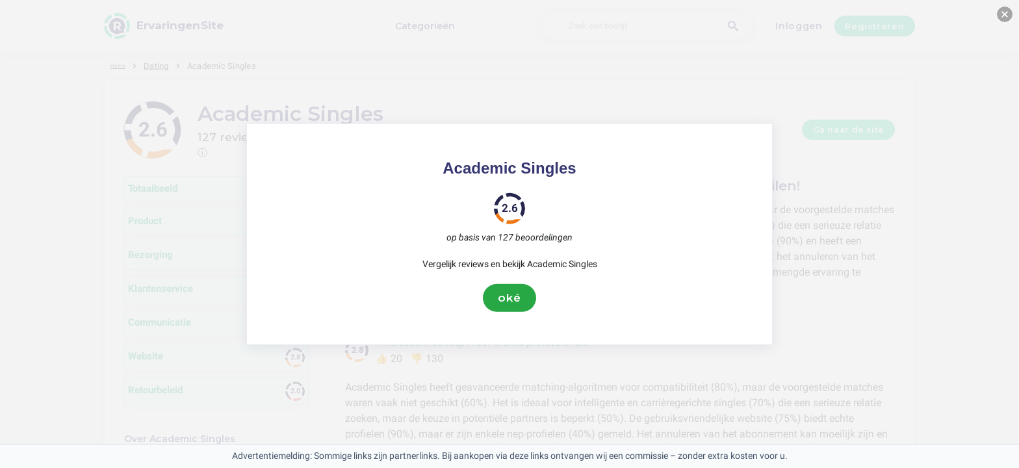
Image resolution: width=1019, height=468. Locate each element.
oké (509, 297)
